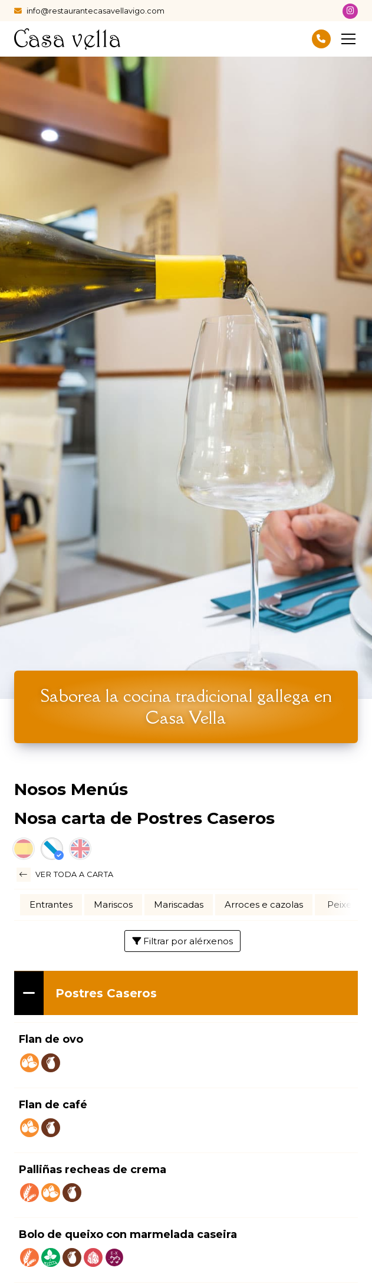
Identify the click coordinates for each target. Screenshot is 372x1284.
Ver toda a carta (65, 875)
